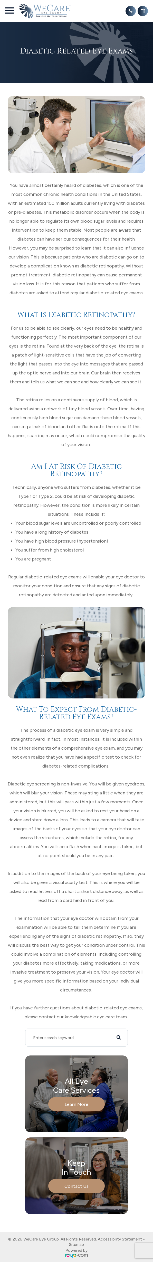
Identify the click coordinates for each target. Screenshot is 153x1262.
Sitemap (76, 1244)
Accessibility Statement (120, 1239)
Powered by (76, 1252)
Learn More (76, 1104)
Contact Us (76, 1186)
